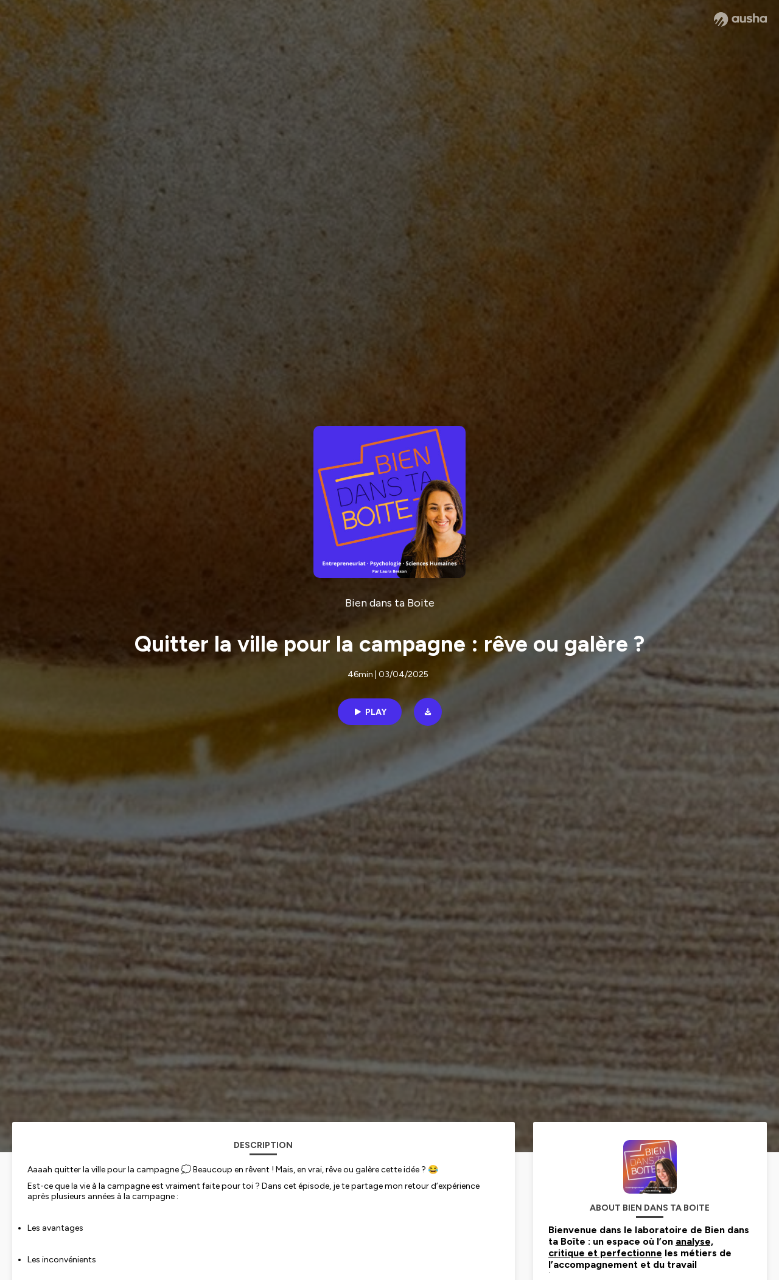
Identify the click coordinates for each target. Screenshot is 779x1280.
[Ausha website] (740, 19)
